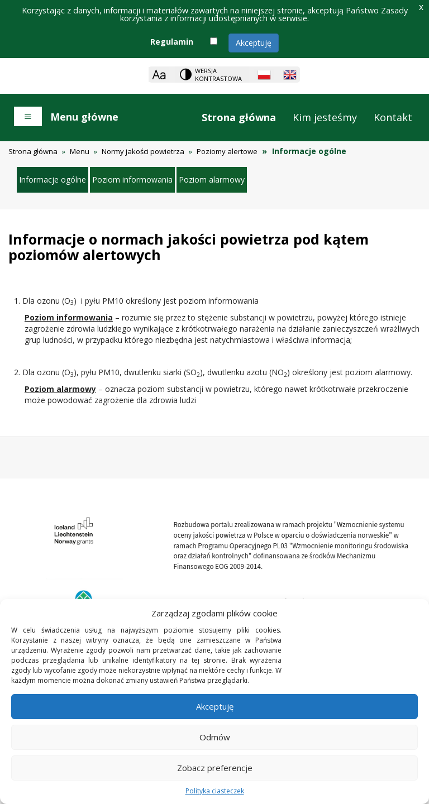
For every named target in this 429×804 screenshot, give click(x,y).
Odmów (214, 737)
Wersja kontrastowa (218, 74)
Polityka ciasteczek (214, 791)
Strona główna (239, 117)
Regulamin (171, 41)
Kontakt (393, 117)
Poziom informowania (132, 179)
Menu (79, 151)
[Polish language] (264, 74)
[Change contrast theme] (212, 74)
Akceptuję (253, 42)
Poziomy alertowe (227, 151)
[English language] (290, 74)
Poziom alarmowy (212, 179)
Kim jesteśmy (325, 117)
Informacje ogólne (52, 179)
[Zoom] (159, 74)
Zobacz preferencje (214, 767)
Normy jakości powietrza (143, 151)
